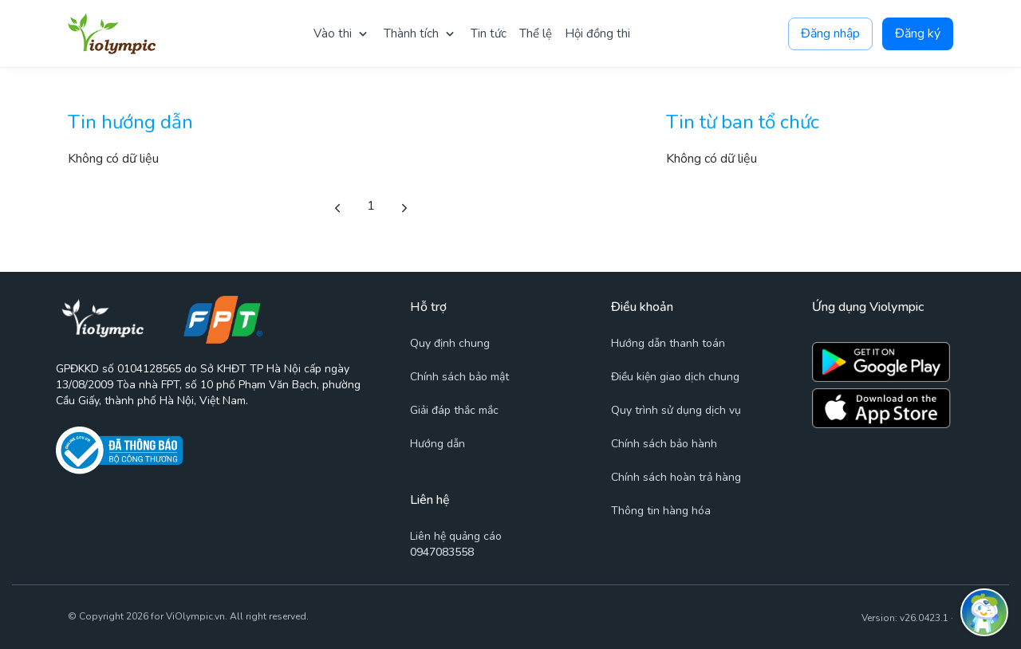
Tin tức (489, 33)
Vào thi (332, 33)
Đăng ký (917, 34)
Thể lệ (535, 33)
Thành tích (411, 33)
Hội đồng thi (597, 33)
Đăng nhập (830, 33)
